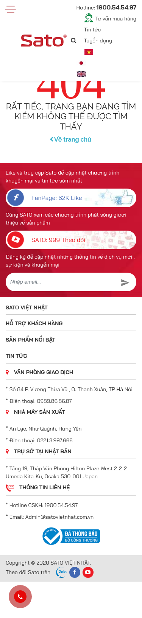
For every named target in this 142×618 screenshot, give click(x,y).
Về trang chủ (71, 139)
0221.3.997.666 (55, 440)
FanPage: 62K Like (44, 198)
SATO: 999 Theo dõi (46, 240)
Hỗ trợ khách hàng (34, 323)
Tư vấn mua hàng (115, 18)
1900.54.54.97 (61, 505)
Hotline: (106, 7)
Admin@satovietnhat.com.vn (59, 516)
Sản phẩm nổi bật (30, 339)
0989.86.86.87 (54, 401)
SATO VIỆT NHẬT (27, 307)
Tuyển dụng (98, 40)
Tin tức (92, 29)
